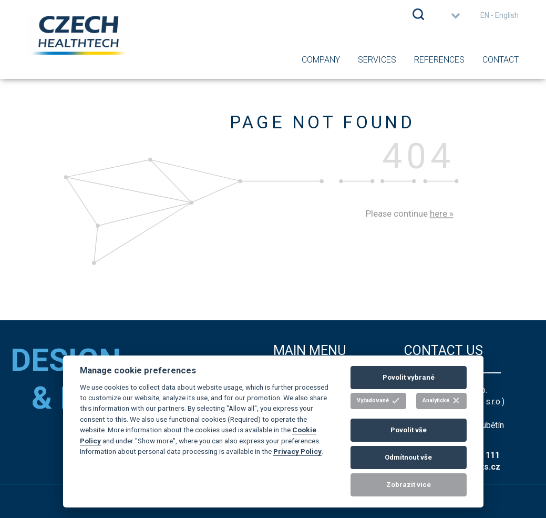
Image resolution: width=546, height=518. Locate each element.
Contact (500, 60)
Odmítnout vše (408, 457)
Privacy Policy (297, 451)
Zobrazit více (408, 485)
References (439, 60)
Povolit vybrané (409, 377)
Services (377, 60)
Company (321, 60)
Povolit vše (408, 430)
